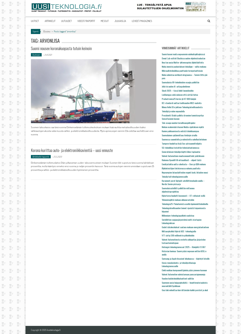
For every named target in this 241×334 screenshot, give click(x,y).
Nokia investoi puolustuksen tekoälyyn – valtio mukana (184, 66)
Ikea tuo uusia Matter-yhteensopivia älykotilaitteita (183, 62)
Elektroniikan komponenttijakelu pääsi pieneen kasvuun (184, 270)
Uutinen (36, 54)
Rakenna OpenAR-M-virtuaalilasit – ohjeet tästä (181, 160)
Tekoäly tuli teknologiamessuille (175, 176)
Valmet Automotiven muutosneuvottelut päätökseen (183, 156)
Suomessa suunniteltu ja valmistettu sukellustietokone (184, 139)
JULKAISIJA (120, 21)
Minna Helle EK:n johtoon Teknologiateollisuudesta (182, 107)
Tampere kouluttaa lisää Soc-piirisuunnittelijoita (182, 143)
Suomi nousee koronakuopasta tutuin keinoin (61, 48)
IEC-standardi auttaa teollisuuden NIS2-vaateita (181, 103)
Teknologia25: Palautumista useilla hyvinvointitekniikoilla (185, 204)
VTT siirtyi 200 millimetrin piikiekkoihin (178, 235)
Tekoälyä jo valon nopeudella (173, 111)
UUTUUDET (66, 21)
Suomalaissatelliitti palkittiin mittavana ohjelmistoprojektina (178, 189)
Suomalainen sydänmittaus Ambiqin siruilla (179, 135)
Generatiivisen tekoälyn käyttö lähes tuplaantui (181, 151)
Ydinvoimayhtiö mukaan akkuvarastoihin (178, 199)
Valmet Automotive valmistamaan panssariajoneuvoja (183, 274)
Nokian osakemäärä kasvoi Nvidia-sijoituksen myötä (183, 127)
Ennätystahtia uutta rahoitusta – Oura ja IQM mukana (184, 164)
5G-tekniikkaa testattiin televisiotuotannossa (180, 147)
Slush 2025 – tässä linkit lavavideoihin (177, 90)
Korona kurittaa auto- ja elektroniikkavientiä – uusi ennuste (72, 150)
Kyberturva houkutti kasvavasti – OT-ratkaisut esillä (183, 195)
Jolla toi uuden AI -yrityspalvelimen (176, 86)
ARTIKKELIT (50, 21)
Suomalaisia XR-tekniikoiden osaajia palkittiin (180, 82)
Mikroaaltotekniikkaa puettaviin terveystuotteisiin (182, 70)
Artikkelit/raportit (40, 156)
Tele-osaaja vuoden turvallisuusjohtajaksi (178, 122)
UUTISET (35, 21)
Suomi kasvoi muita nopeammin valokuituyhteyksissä (183, 54)
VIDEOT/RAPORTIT (86, 21)
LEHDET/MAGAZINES (142, 21)
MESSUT (105, 21)
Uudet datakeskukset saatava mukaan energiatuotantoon (185, 227)
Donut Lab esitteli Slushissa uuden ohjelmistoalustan (183, 58)
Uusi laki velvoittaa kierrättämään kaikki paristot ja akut (185, 290)
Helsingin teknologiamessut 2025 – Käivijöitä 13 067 (184, 247)
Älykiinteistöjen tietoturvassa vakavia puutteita (181, 168)
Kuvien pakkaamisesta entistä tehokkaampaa (180, 131)
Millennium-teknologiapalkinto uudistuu (178, 215)
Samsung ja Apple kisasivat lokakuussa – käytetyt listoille (185, 258)
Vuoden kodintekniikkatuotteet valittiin (178, 278)
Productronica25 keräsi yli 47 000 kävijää (179, 98)
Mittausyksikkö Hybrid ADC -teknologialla (179, 231)
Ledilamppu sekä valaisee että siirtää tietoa (180, 94)
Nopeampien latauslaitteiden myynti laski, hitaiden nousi (185, 172)
